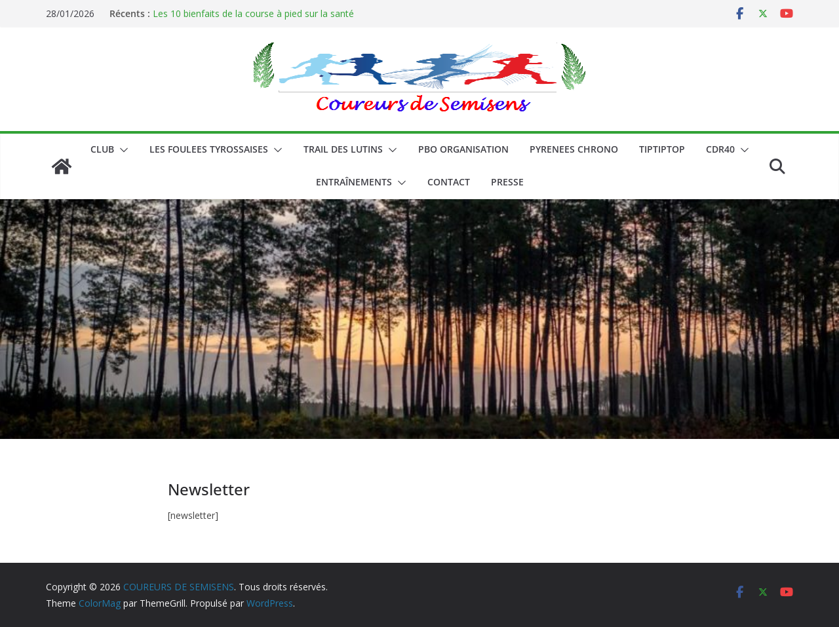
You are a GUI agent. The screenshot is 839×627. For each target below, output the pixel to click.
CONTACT (448, 182)
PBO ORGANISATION (463, 149)
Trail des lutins (343, 149)
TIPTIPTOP (662, 149)
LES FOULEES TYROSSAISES (208, 149)
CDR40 (720, 149)
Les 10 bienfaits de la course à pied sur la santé (253, 13)
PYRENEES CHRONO (574, 149)
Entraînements (354, 182)
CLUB (102, 149)
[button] (121, 150)
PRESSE (507, 182)
